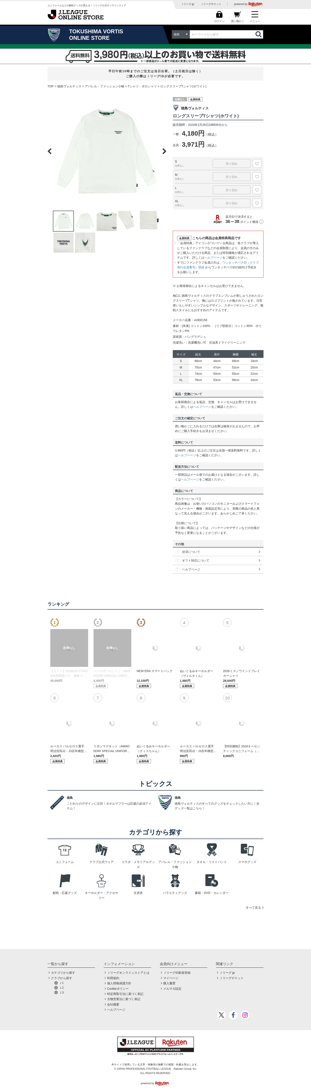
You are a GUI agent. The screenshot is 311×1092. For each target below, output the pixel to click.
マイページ (170, 978)
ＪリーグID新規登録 (176, 972)
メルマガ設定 (172, 988)
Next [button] (164, 151)
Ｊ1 (61, 983)
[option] (107, 151)
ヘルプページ (213, 257)
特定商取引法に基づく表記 (125, 994)
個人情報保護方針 (119, 983)
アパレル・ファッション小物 (104, 86)
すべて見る (253, 907)
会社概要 (113, 1004)
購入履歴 (169, 983)
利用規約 (113, 978)
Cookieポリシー (118, 988)
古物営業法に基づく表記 (123, 999)
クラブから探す (61, 978)
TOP (51, 86)
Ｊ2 (61, 988)
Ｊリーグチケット (211, 4)
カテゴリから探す (63, 972)
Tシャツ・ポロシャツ (142, 86)
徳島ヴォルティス (69, 86)
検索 (259, 34)
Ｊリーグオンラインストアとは (128, 972)
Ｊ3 (61, 992)
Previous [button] (49, 151)
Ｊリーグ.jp (187, 4)
